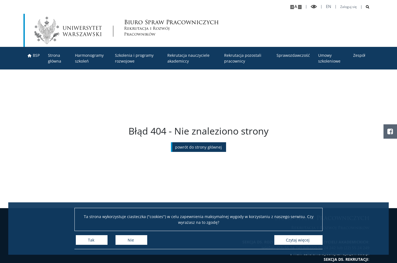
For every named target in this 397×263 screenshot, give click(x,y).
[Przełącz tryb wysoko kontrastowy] (314, 7)
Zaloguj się (348, 7)
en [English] (328, 6)
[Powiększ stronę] (292, 7)
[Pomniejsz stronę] (300, 7)
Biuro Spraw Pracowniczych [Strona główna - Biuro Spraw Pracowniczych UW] (152, 28)
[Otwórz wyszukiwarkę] (365, 7)
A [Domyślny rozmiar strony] (295, 6)
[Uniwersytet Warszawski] (68, 30)
